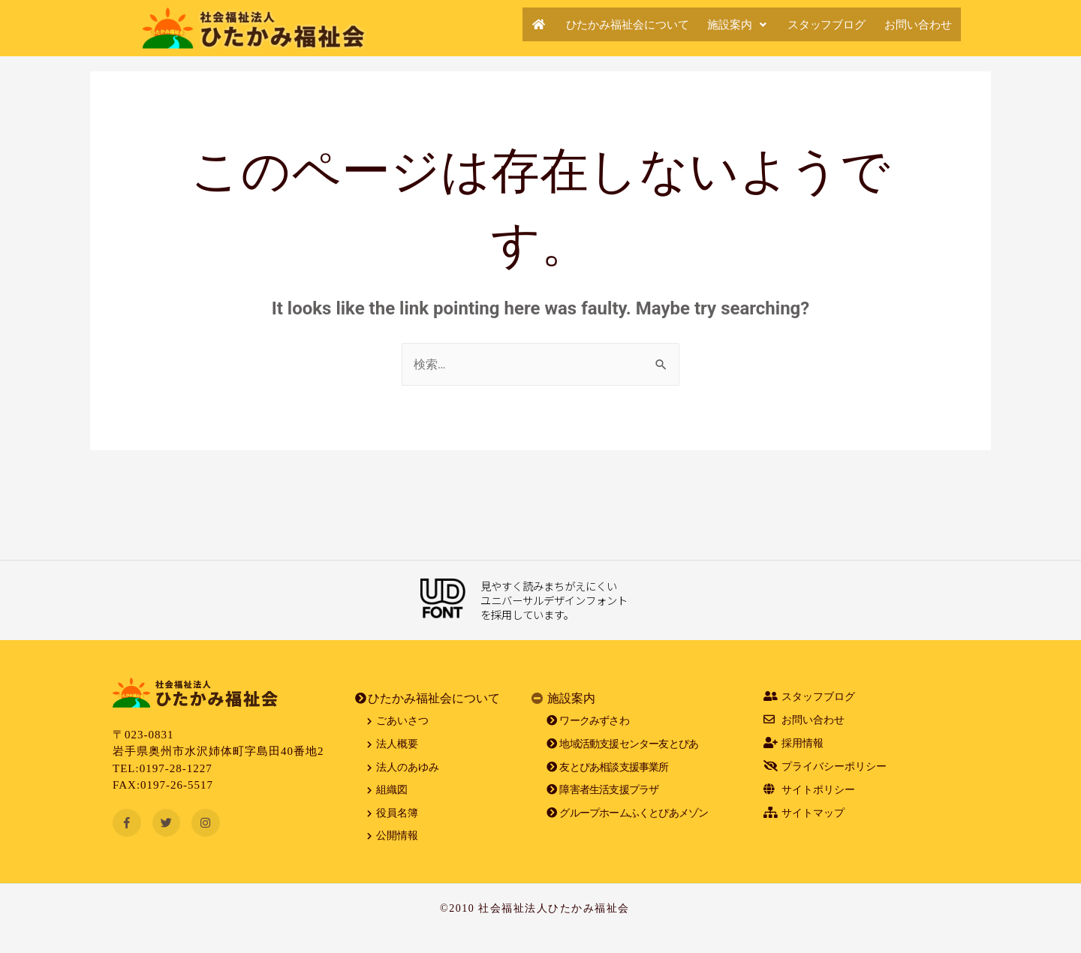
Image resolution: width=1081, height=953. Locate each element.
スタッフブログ (813, 24)
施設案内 (716, 24)
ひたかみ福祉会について (595, 24)
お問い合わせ (914, 24)
